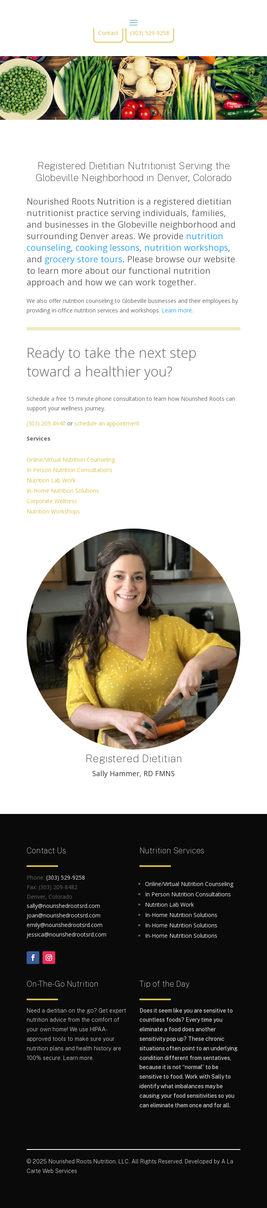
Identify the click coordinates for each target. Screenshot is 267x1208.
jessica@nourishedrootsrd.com (66, 934)
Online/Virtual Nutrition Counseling (71, 459)
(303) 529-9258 (149, 33)
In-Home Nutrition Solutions (63, 490)
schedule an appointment (106, 423)
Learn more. (177, 310)
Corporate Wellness (52, 501)
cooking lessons (107, 247)
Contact (108, 33)
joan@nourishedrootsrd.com (64, 915)
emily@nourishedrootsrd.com (65, 925)
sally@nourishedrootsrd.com (63, 905)
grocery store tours (83, 259)
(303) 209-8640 (46, 423)
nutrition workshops (186, 247)
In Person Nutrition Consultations (69, 470)
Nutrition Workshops (53, 511)
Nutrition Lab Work (51, 480)
